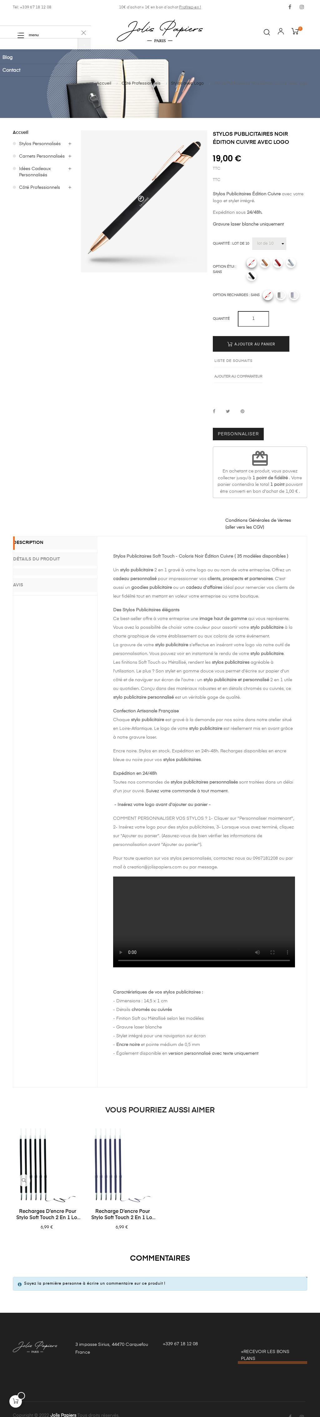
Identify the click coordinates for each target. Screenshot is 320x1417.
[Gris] (291, 263)
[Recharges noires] (281, 295)
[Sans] (252, 263)
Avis (27, 566)
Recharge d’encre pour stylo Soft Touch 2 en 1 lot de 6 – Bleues (122, 1199)
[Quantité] (269, 243)
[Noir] (252, 276)
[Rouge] (278, 263)
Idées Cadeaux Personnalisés (35, 172)
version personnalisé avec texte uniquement (213, 1038)
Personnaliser (238, 418)
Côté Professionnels (39, 187)
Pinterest (242, 396)
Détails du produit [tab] (45, 543)
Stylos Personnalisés (40, 144)
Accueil (20, 132)
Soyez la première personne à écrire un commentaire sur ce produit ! (94, 1268)
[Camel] (265, 263)
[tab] (55, 555)
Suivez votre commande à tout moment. (187, 775)
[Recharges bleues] (294, 295)
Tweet (228, 396)
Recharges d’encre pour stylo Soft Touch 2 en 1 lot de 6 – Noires (47, 1199)
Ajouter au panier (251, 344)
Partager (214, 396)
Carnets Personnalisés (42, 156)
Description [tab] (37, 528)
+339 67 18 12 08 (180, 1328)
